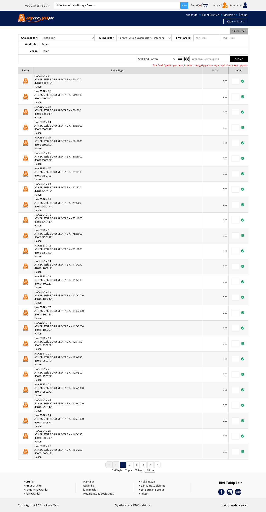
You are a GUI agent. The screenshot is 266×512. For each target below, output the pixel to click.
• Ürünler (29, 481)
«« (108, 464)
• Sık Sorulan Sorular (151, 489)
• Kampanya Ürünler (36, 489)
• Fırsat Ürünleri (33, 485)
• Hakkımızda (147, 481)
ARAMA (239, 59)
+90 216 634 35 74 (37, 5)
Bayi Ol (217, 5)
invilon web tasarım (234, 505)
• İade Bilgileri (89, 489)
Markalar (229, 15)
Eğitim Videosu (235, 21)
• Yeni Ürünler (32, 493)
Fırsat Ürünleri (210, 15)
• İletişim (144, 493)
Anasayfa (192, 15)
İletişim (243, 15)
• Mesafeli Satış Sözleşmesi (97, 493)
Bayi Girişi (236, 5)
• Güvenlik (87, 485)
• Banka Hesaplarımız (152, 485)
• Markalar (87, 481)
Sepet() (196, 5)
